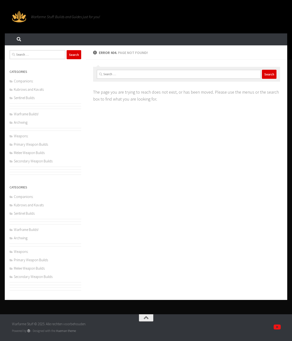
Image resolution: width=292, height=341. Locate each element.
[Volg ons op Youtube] (276, 327)
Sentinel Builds (24, 98)
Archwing (20, 122)
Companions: (23, 81)
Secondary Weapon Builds (33, 161)
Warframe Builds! (26, 114)
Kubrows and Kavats (29, 89)
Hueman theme (66, 331)
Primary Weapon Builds (31, 144)
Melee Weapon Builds (29, 152)
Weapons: (21, 136)
